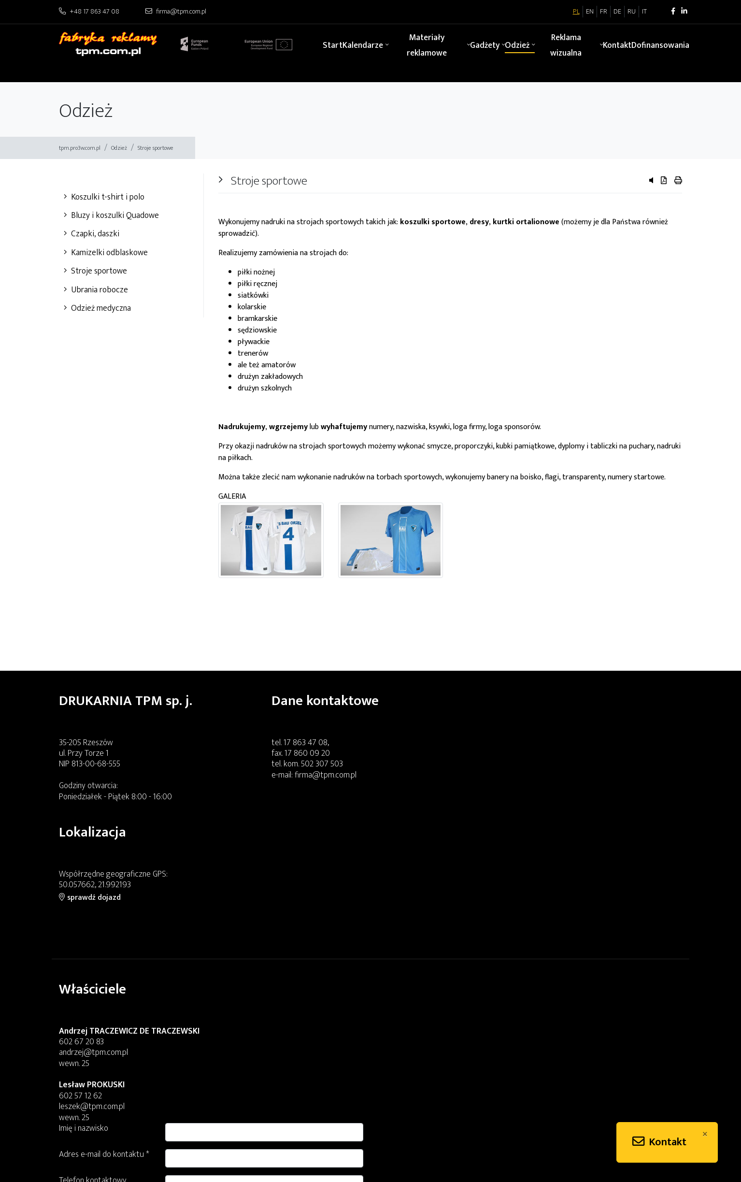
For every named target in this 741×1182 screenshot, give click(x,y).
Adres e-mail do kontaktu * (423, 904)
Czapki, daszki (91, 234)
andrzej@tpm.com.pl (93, 943)
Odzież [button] (517, 45)
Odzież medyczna (97, 308)
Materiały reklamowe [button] (427, 45)
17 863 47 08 (306, 742)
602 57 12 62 (80, 986)
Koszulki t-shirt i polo (104, 197)
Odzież (119, 148)
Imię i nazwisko (402, 878)
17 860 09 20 (307, 753)
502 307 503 (322, 764)
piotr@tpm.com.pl (89, 1156)
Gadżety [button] (484, 45)
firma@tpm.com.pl (325, 775)
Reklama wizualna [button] (566, 45)
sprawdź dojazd (519, 765)
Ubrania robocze (96, 290)
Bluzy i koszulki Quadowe (111, 215)
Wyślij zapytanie (649, 1020)
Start (332, 45)
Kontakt (617, 45)
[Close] (705, 1134)
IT (644, 11)
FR (603, 11)
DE (617, 11)
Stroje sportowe (155, 148)
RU (631, 11)
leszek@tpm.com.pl (92, 997)
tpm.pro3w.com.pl (79, 148)
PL (576, 11)
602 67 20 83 (81, 931)
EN (590, 11)
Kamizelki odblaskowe (106, 252)
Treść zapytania (404, 957)
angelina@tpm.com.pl (94, 1112)
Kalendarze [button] (362, 45)
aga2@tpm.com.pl (248, 1112)
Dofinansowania (660, 45)
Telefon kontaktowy (411, 930)
